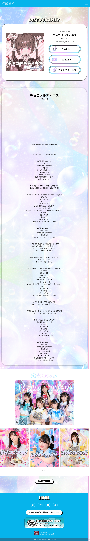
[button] (86, 450)
